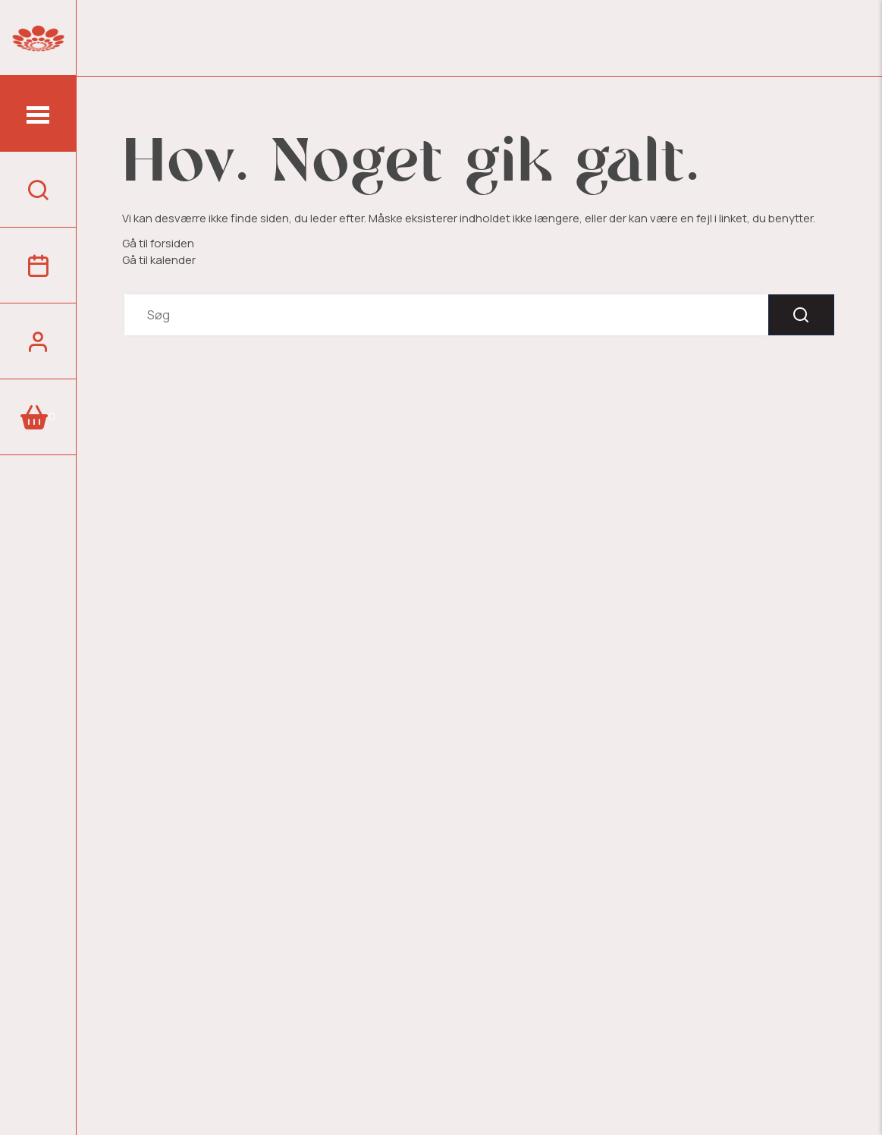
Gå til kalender (159, 260)
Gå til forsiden (158, 243)
